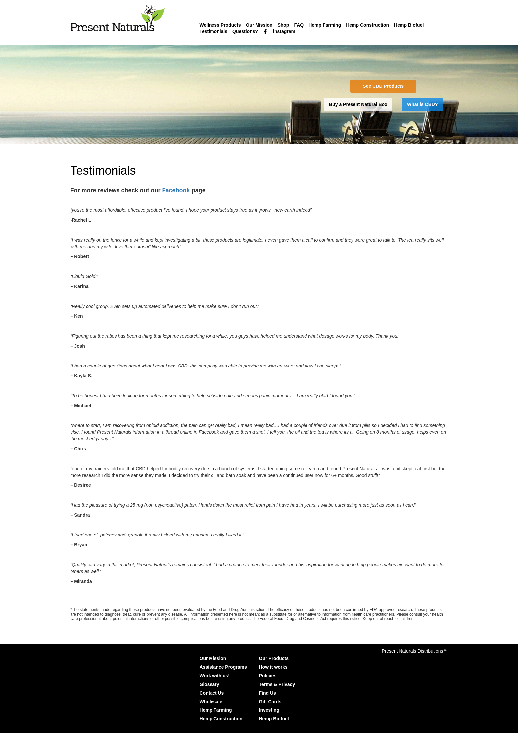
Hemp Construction (367, 25)
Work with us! (215, 675)
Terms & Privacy (277, 684)
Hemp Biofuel (409, 25)
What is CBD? (422, 104)
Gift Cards (270, 701)
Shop (283, 25)
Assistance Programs (223, 667)
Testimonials (214, 31)
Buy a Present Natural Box (358, 104)
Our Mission (259, 25)
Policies (268, 675)
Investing (269, 710)
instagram (284, 31)
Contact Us (212, 693)
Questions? (245, 31)
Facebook (177, 190)
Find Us (267, 693)
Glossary (209, 684)
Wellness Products (220, 25)
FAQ (299, 25)
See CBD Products (383, 86)
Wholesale (211, 701)
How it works (273, 667)
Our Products (274, 658)
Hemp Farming (324, 25)
